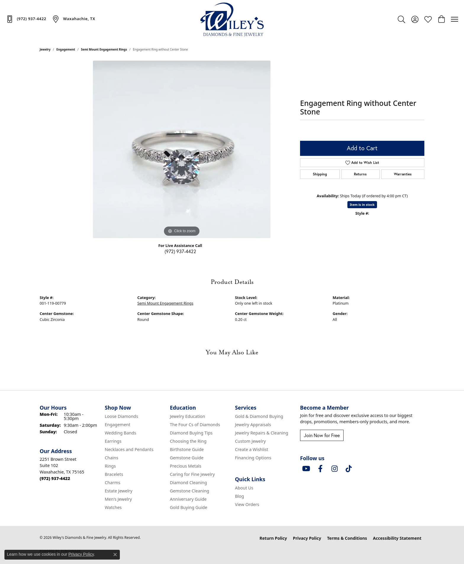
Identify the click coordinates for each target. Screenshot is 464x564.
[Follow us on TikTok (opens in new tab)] (349, 469)
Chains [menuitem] (111, 457)
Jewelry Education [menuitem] (187, 416)
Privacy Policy (307, 538)
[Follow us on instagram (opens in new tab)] (334, 469)
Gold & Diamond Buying (259, 416)
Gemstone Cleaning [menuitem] (189, 491)
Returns (360, 174)
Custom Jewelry (250, 441)
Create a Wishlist (251, 449)
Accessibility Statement (397, 538)
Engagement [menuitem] (117, 424)
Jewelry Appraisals (253, 424)
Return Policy (273, 538)
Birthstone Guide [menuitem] (187, 449)
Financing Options (253, 457)
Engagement (66, 49)
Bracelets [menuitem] (114, 474)
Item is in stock (362, 204)
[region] (181, 149)
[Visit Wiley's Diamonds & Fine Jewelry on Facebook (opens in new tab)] (320, 469)
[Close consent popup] (115, 554)
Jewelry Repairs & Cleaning (261, 433)
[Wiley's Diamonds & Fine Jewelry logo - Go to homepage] (232, 19)
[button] (401, 19)
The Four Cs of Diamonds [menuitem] (195, 424)
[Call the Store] (55, 478)
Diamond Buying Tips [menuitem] (191, 433)
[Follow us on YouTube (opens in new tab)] (306, 469)
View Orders (247, 504)
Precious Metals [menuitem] (185, 466)
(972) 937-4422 (180, 251)
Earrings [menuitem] (113, 441)
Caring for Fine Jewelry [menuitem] (192, 474)
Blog (239, 496)
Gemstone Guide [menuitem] (187, 457)
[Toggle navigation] (454, 19)
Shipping (320, 174)
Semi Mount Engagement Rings (104, 49)
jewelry (45, 49)
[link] (26, 19)
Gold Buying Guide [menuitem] (188, 507)
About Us (244, 488)
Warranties (403, 174)
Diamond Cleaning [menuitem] (188, 482)
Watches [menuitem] (113, 507)
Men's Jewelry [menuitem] (118, 499)
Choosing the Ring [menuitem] (188, 441)
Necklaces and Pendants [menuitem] (129, 449)
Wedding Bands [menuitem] (120, 433)
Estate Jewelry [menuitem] (118, 491)
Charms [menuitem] (112, 482)
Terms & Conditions (347, 538)
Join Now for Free (322, 435)
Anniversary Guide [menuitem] (188, 499)
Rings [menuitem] (110, 466)
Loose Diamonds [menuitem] (121, 416)
